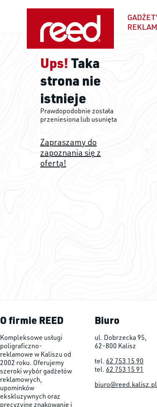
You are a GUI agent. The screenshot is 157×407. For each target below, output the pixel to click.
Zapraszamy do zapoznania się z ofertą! (70, 152)
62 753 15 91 (125, 369)
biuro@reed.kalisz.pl (126, 384)
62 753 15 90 (125, 361)
